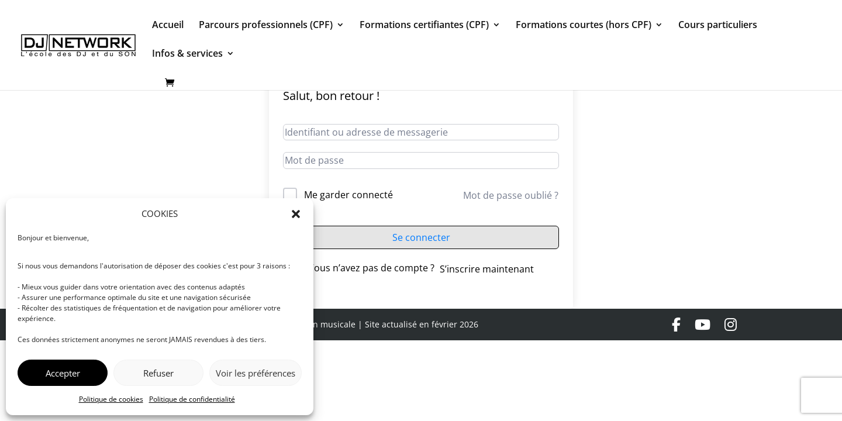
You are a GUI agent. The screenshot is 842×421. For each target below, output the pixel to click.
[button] (296, 214)
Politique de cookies (111, 399)
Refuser (158, 373)
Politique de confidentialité (192, 399)
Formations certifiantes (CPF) (424, 25)
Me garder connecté (348, 194)
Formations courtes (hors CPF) (583, 25)
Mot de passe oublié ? (510, 195)
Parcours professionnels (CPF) (266, 25)
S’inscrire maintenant (487, 269)
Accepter (63, 373)
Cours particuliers (717, 25)
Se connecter (421, 237)
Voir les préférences (255, 373)
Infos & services (187, 54)
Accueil (168, 25)
